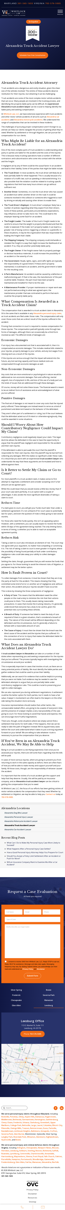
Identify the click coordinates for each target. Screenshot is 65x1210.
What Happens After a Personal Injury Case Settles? (29, 849)
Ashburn (23, 1150)
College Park (15, 1125)
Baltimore (35, 1131)
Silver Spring (16, 990)
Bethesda (17, 1119)
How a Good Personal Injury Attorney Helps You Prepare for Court (35, 852)
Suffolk (55, 1150)
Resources (32, 1197)
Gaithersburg (52, 1119)
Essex (45, 1128)
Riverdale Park (19, 1137)
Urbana (26, 1122)
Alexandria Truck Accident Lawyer (20, 825)
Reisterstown (36, 1128)
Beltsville (26, 1125)
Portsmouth (26, 1159)
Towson (25, 1128)
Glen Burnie (19, 1134)
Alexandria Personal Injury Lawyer (19, 817)
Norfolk (55, 1162)
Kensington (40, 1119)
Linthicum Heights (22, 1131)
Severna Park (48, 995)
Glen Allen (16, 1005)
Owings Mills (15, 1128)
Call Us (22, 1207)
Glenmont (40, 1137)
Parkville (52, 1128)
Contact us (50, 794)
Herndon (5, 1150)
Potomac (14, 1116)
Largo (33, 1125)
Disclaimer (41, 969)
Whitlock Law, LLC (11, 114)
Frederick (16, 995)
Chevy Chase (7, 1122)
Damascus (39, 1116)
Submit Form (32, 976)
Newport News (44, 1147)
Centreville (25, 1153)
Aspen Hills (29, 1116)
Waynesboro (19, 1156)
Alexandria (46, 1162)
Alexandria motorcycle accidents (28, 119)
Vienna (29, 1156)
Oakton (58, 1156)
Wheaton (31, 1137)
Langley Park (7, 1137)
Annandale (49, 1153)
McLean (55, 1147)
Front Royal (38, 1156)
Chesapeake (16, 1000)
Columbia (47, 1125)
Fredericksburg (8, 1162)
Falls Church (49, 1156)
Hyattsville (6, 1139)
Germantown (28, 1119)
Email (43, 1207)
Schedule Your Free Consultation (32, 55)
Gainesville (49, 1159)
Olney (21, 1116)
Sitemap (32, 1202)
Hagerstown (50, 1116)
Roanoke (5, 1153)
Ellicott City (57, 1125)
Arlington (21, 1147)
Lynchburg (14, 1153)
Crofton (53, 1131)
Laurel (39, 1125)
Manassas (48, 1000)
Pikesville (5, 1128)
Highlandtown (52, 1137)
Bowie (48, 990)
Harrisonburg (7, 1156)
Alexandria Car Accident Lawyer (18, 830)
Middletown (6, 1119)
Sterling (31, 1150)
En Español (33, 21)
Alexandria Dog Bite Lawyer (16, 813)
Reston (38, 1150)
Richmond (47, 1150)
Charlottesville (37, 1153)
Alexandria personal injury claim (47, 313)
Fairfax (28, 1162)
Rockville (5, 1116)
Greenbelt (44, 1122)
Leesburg (49, 1005)
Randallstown (7, 1131)
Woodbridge (38, 1159)
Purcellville (6, 1159)
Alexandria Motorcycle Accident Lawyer (21, 821)
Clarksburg (34, 1122)
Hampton (16, 1159)
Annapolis (45, 1131)
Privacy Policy (27, 969)
